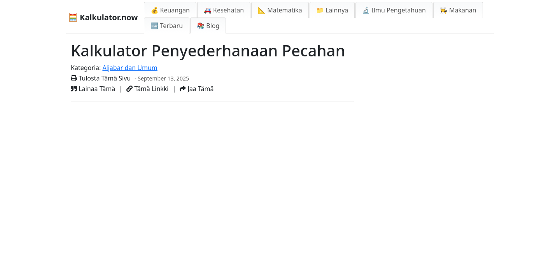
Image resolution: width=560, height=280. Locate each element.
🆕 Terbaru (166, 25)
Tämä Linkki (147, 88)
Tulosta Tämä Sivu (101, 78)
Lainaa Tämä (93, 88)
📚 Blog (208, 25)
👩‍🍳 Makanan (458, 10)
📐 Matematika (280, 10)
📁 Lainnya (332, 10)
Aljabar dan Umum (129, 67)
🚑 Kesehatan (224, 10)
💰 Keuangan (169, 10)
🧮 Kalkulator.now (103, 17)
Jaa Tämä (197, 88)
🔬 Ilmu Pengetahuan (394, 10)
